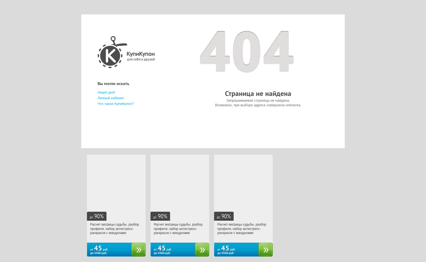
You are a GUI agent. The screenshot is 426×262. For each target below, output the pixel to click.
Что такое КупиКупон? (116, 104)
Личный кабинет (111, 98)
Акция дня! (106, 92)
